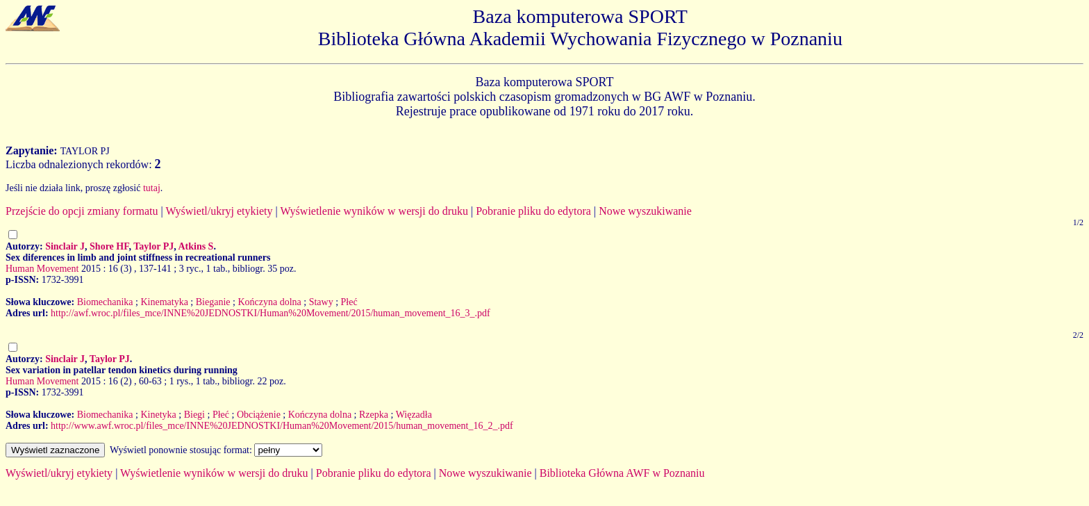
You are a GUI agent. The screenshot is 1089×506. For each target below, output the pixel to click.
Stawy (321, 302)
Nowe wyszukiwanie (645, 211)
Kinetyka (158, 414)
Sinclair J (65, 246)
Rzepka (373, 414)
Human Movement (42, 268)
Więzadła (414, 414)
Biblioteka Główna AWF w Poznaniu (622, 473)
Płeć (349, 302)
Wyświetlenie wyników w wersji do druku (374, 211)
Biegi (194, 414)
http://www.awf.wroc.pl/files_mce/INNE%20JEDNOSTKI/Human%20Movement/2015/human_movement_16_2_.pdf (282, 426)
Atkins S (195, 246)
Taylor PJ (153, 246)
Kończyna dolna (269, 302)
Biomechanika (105, 302)
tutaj (151, 188)
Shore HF (109, 246)
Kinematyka (164, 302)
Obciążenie (259, 414)
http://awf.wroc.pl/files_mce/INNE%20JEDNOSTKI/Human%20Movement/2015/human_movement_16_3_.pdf (270, 313)
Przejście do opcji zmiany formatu (82, 211)
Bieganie (213, 302)
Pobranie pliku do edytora (533, 211)
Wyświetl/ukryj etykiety (218, 211)
